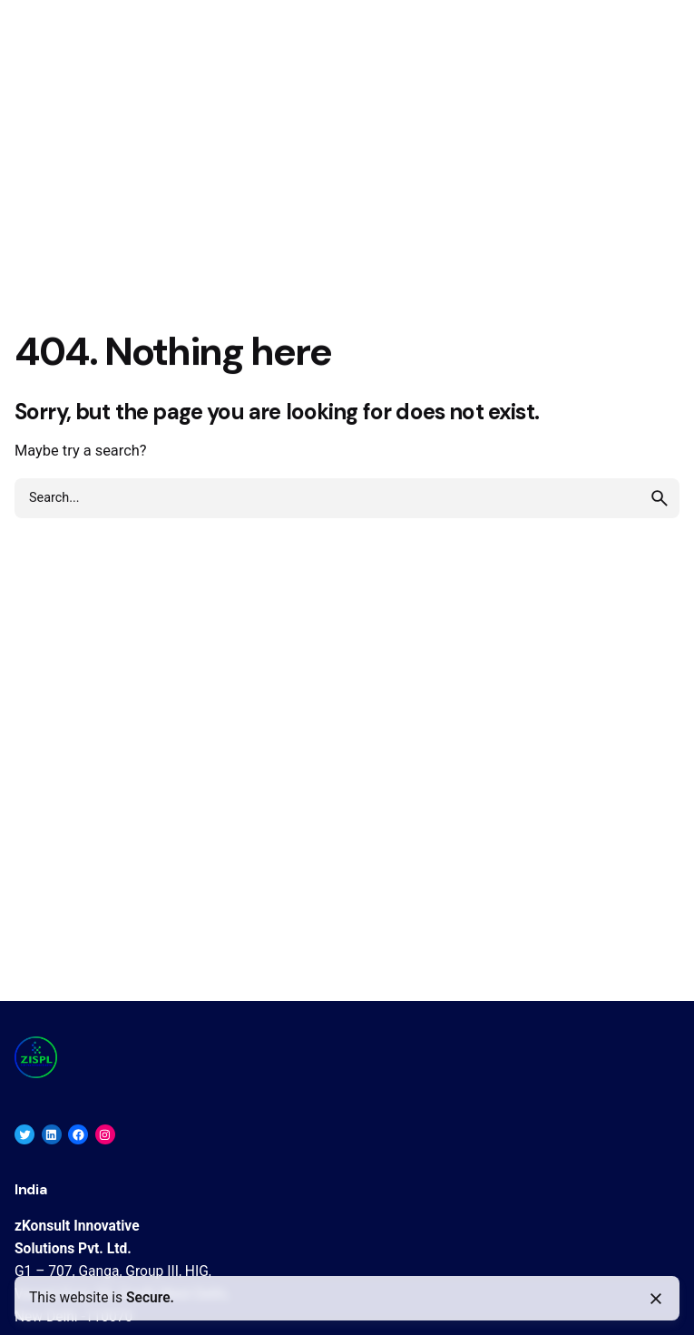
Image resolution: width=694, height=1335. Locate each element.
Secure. (150, 1298)
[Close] (656, 1299)
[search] (659, 498)
